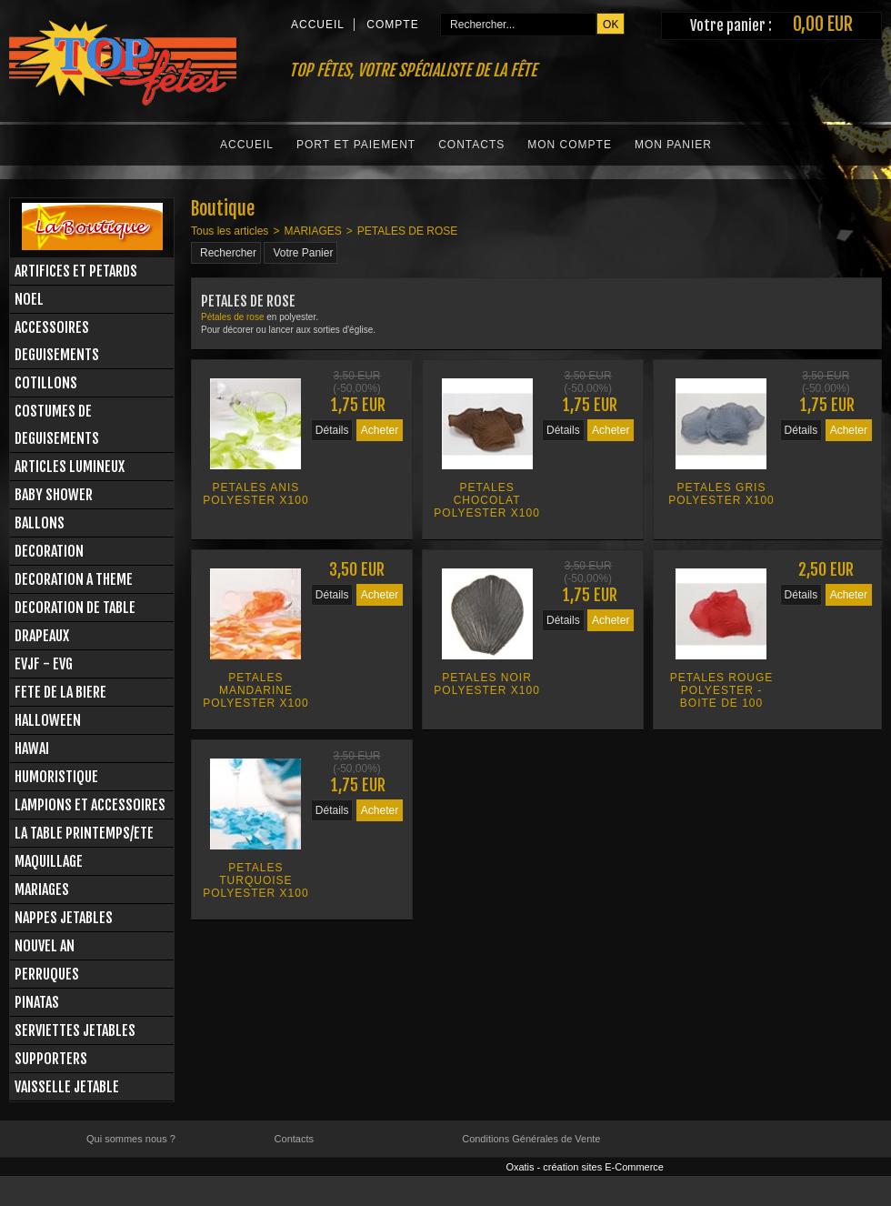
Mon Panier (673, 144)
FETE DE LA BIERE (60, 692)
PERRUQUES (47, 974)
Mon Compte (569, 144)
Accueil (247, 144)
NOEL (29, 299)
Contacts (471, 144)
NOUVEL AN (45, 946)
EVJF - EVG (44, 664)
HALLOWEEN (48, 720)
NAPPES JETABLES (64, 918)
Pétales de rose (233, 317)
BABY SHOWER (54, 495)
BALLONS (40, 523)
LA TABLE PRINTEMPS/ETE (84, 833)
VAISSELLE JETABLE (67, 1087)
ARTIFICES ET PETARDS (76, 271)
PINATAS (37, 1002)
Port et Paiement (355, 144)
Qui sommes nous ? (130, 1138)
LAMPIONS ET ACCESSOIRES (90, 805)
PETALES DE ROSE (407, 231)
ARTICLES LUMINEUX (70, 466)
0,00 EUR (823, 24)
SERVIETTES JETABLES (75, 1030)
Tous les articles (229, 231)
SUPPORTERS (51, 1059)
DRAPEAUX (42, 636)
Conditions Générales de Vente (531, 1138)
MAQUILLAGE (49, 861)
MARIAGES (42, 889)
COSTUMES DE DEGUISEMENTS (57, 424)
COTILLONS (46, 383)
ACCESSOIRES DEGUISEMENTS (57, 341)
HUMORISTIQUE (56, 777)
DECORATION (49, 551)
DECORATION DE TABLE (75, 607)
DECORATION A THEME (74, 579)
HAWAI (32, 748)
